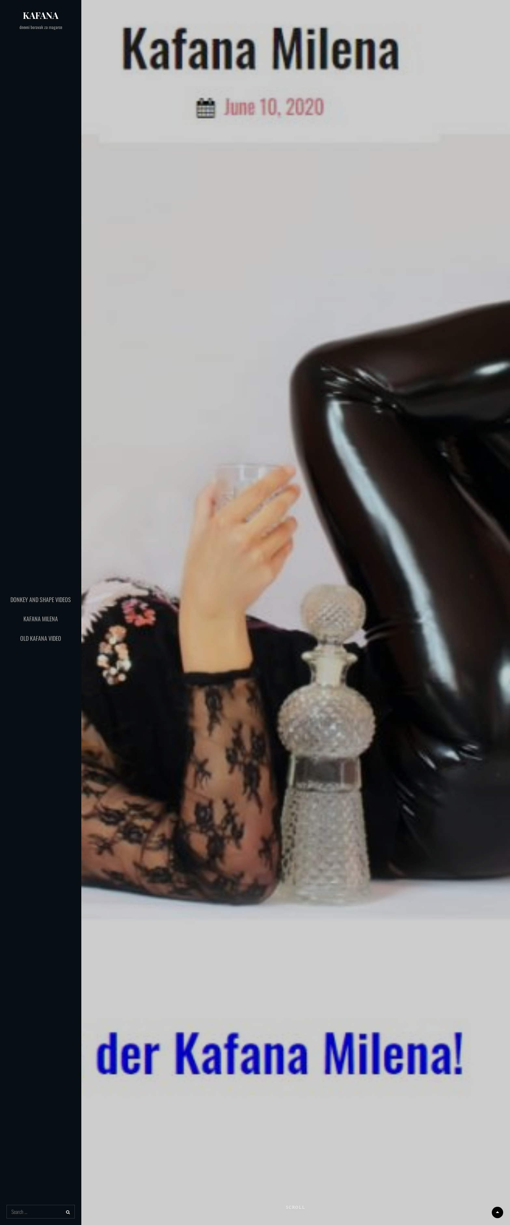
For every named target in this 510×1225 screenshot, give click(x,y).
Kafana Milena (40, 618)
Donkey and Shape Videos (40, 599)
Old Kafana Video (40, 638)
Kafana (41, 15)
